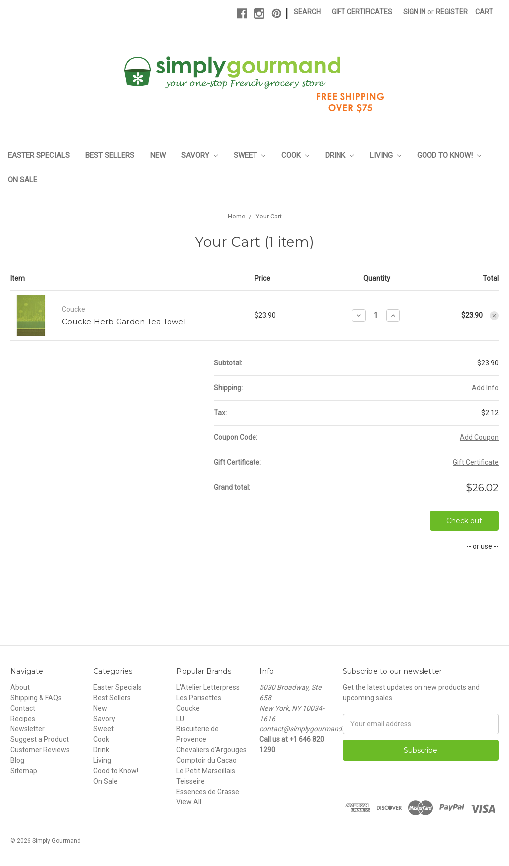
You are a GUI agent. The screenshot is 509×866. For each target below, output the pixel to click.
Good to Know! (449, 155)
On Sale (22, 179)
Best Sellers (109, 155)
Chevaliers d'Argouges (211, 750)
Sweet (249, 155)
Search (307, 12)
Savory (199, 155)
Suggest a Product (39, 739)
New (158, 155)
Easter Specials (39, 155)
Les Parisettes (198, 698)
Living (385, 155)
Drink (339, 155)
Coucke (188, 708)
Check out (464, 520)
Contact (22, 708)
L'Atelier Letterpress (208, 687)
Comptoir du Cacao (206, 760)
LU (180, 718)
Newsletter (27, 729)
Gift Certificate (476, 462)
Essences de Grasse (207, 791)
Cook (295, 155)
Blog (17, 760)
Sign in (414, 12)
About (20, 687)
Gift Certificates (362, 12)
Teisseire (190, 781)
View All (188, 802)
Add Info (485, 388)
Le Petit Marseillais (205, 771)
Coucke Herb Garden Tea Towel (124, 321)
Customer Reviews (40, 750)
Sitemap (23, 771)
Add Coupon (479, 437)
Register (452, 12)
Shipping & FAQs (36, 698)
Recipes (22, 718)
